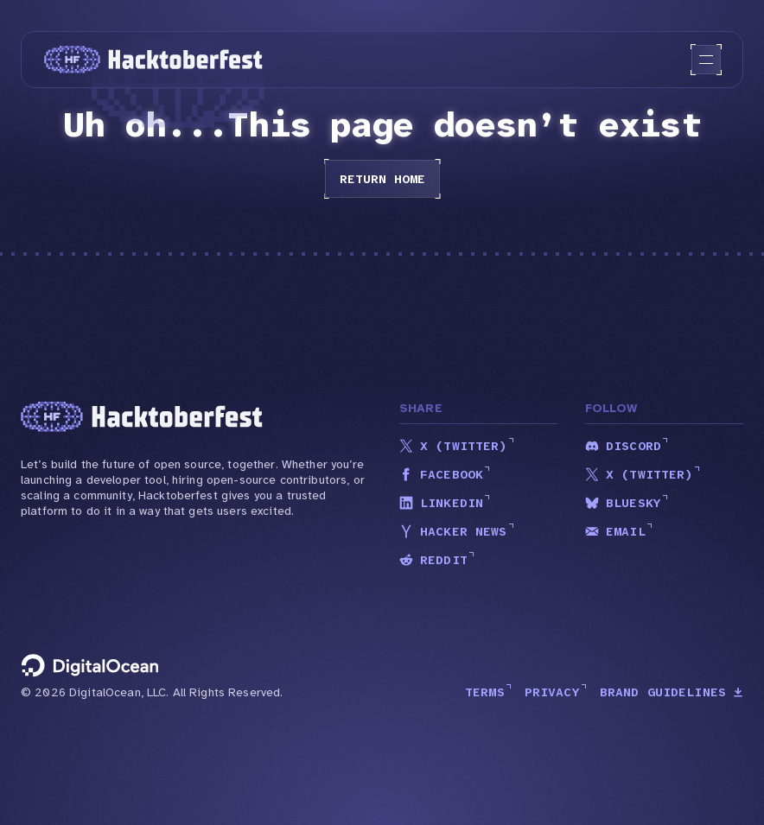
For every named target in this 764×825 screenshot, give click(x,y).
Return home (382, 179)
